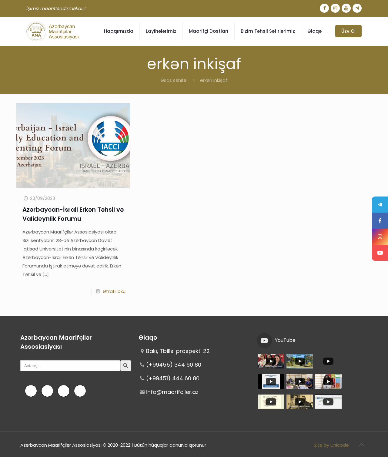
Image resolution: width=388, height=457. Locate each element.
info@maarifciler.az (172, 392)
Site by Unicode (331, 445)
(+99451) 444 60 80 (172, 378)
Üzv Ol (348, 31)
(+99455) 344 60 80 (173, 364)
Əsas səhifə (173, 80)
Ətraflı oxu (113, 291)
